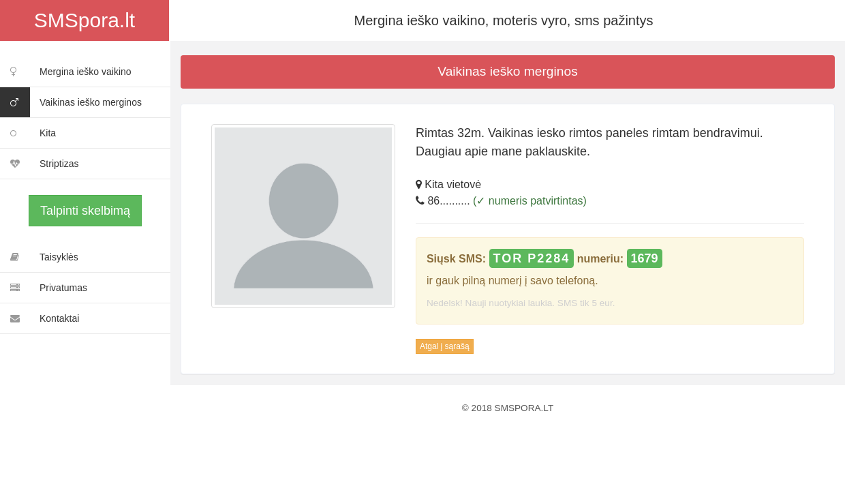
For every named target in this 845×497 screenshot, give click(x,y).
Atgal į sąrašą (445, 346)
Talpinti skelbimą (85, 210)
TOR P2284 (531, 258)
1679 (644, 258)
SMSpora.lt (84, 20)
